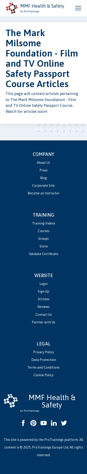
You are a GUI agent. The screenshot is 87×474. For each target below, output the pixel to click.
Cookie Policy (43, 375)
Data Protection (43, 360)
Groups (43, 238)
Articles (43, 299)
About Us (43, 162)
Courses (43, 231)
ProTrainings (54, 440)
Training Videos (43, 223)
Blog (43, 178)
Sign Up (43, 291)
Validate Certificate (43, 254)
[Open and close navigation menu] (78, 8)
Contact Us (43, 314)
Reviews (43, 307)
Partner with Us (43, 322)
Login (43, 284)
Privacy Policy (43, 352)
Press (43, 170)
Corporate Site (43, 185)
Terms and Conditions (43, 367)
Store (43, 246)
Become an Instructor (44, 193)
